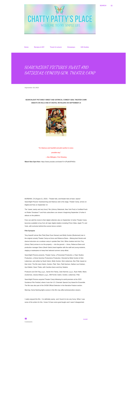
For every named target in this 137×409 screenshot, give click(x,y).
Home (26, 47)
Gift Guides (85, 47)
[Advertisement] (53, 385)
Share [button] (85, 319)
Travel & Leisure (56, 47)
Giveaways (71, 47)
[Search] (103, 5)
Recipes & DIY (39, 47)
